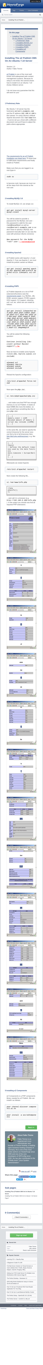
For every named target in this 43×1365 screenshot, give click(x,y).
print (34, 1171)
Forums (21, 10)
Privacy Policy (38, 1308)
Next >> (31, 1127)
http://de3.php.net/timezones (17, 436)
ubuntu (34, 1248)
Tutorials (5, 10)
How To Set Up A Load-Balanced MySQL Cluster (20, 1292)
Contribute (13, 1305)
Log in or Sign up (35, 1)
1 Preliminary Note (22, 40)
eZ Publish (11, 74)
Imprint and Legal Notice (35, 1305)
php (31, 1248)
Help (25, 1305)
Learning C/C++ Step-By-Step (15, 1259)
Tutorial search (8, 14)
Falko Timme (32, 1246)
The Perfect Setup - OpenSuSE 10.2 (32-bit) (19, 1295)
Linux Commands (33, 10)
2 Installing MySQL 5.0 (23, 43)
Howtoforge (3, 1308)
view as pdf (25, 1171)
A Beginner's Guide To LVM (14, 1262)
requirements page (14, 296)
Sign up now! (21, 1235)
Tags (14, 10)
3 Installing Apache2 (23, 45)
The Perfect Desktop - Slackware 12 (17, 1278)
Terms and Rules (30, 1308)
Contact (20, 1305)
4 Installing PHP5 (21, 47)
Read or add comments (29, 1250)
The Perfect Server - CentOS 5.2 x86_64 (18, 1299)
